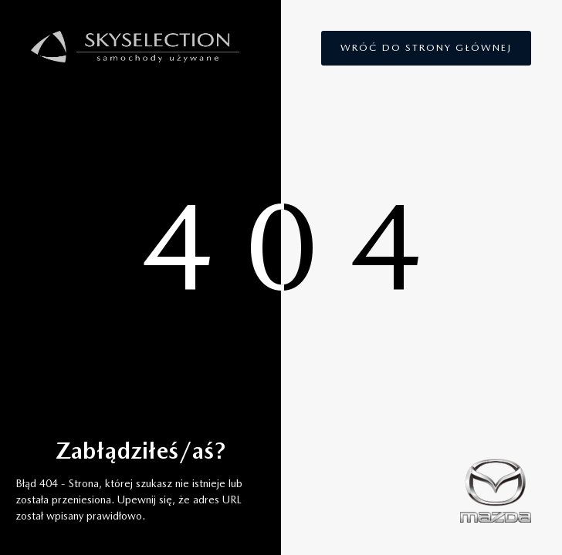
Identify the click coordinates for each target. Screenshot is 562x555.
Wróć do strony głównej (426, 47)
